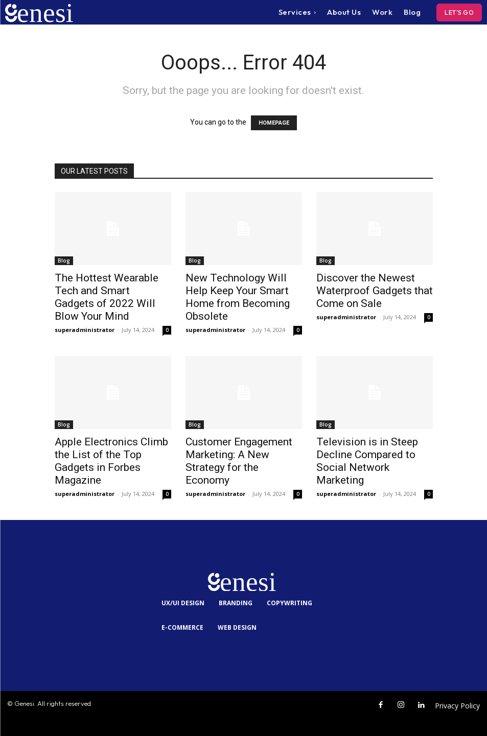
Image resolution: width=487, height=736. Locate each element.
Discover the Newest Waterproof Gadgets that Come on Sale (374, 291)
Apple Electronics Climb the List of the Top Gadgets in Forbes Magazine (111, 461)
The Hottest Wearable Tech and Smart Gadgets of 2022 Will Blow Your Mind (106, 297)
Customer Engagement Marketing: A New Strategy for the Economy (238, 461)
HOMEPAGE (274, 123)
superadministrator (84, 330)
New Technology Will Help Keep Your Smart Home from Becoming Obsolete (237, 297)
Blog (64, 260)
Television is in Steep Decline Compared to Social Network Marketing (367, 461)
